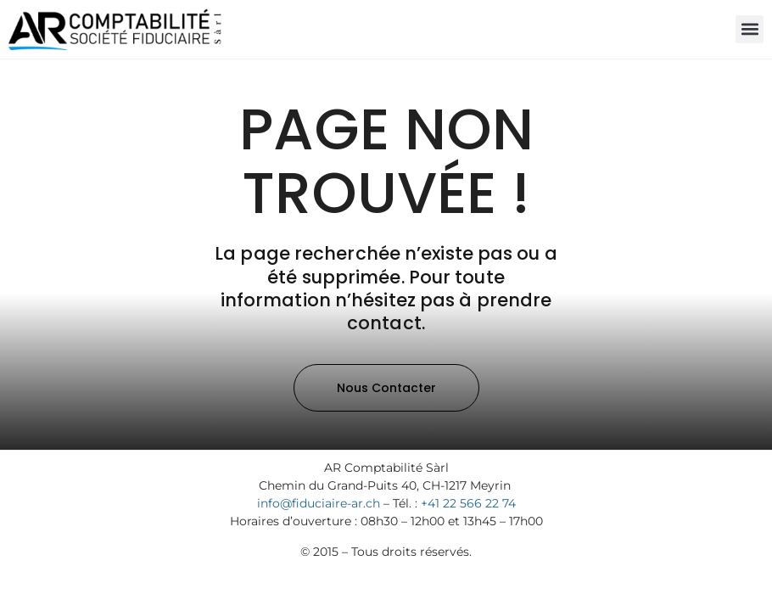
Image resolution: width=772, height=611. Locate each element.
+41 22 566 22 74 (468, 503)
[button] (750, 29)
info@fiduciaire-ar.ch (318, 503)
